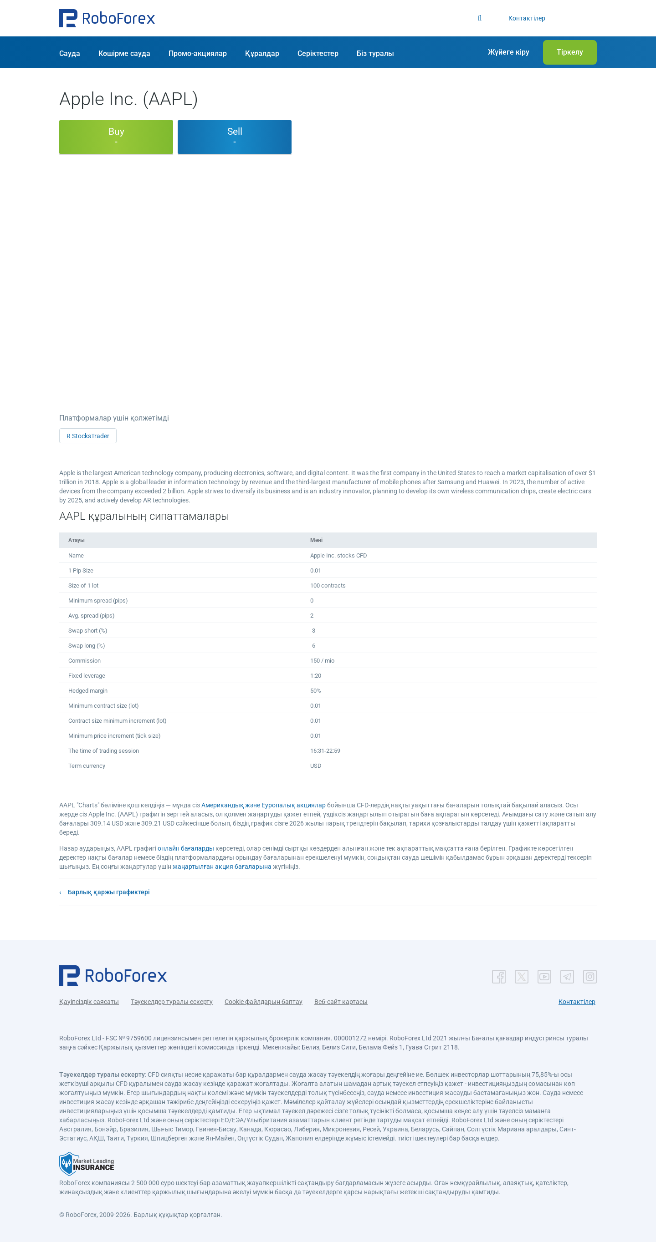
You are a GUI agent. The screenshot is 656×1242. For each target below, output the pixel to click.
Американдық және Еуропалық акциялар (263, 805)
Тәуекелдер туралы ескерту (172, 1001)
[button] (107, 18)
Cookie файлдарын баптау (263, 1001)
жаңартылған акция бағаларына (222, 866)
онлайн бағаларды (186, 848)
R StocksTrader (88, 436)
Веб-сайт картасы (341, 1001)
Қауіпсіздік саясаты (89, 1001)
